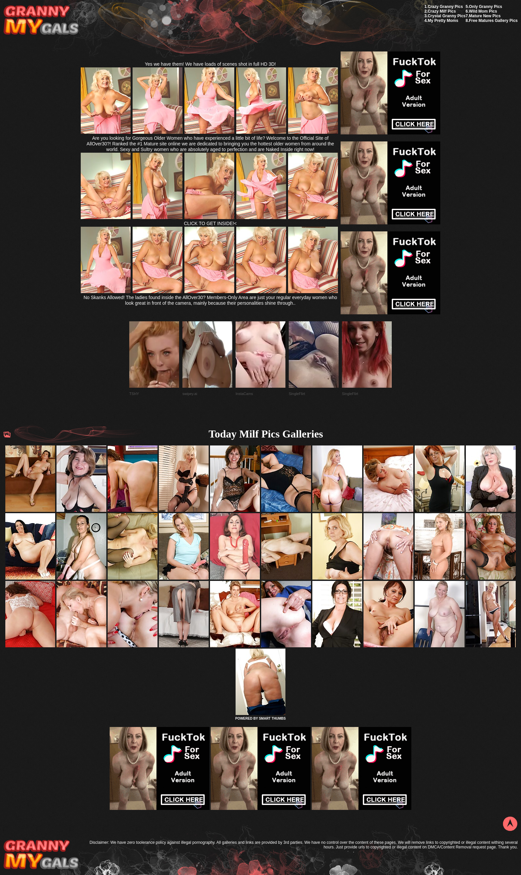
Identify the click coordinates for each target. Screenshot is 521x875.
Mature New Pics (484, 16)
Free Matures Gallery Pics (493, 20)
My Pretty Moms (443, 20)
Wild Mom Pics (483, 11)
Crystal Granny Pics (447, 16)
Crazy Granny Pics (445, 6)
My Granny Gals (41, 20)
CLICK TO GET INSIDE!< (210, 223)
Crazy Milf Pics (442, 11)
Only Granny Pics (485, 6)
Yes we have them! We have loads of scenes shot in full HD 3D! (210, 64)
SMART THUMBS (272, 718)
